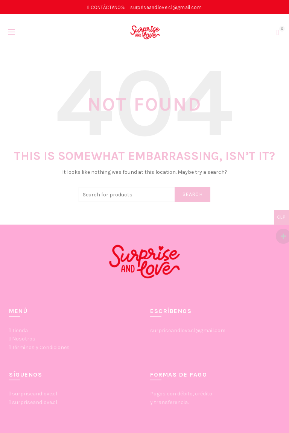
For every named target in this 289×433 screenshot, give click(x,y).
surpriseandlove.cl (34, 393)
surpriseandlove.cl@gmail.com (187, 330)
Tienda (20, 330)
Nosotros (23, 339)
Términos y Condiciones (41, 347)
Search (192, 194)
